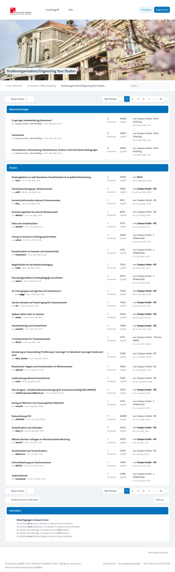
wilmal (18, 239)
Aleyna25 (19, 369)
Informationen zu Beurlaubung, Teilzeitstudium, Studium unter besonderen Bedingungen (54, 149)
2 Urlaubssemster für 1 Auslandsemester (31, 338)
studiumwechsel (20, 475)
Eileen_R (19, 430)
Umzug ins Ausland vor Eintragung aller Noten (34, 236)
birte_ (17, 203)
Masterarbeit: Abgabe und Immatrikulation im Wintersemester (42, 366)
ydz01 (17, 191)
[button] (167, 98)
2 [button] (132, 98)
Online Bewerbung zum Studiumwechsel (31, 462)
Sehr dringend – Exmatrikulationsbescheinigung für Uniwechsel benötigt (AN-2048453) (54, 389)
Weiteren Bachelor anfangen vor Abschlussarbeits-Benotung (41, 439)
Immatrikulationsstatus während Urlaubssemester (36, 200)
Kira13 (17, 381)
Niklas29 (18, 215)
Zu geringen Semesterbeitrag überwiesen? (32, 120)
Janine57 (19, 442)
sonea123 (19, 406)
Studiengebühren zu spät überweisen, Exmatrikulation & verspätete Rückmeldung (51, 176)
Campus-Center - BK (146, 200)
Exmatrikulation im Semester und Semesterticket (35, 251)
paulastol (19, 328)
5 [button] (149, 98)
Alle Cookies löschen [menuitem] (156, 551)
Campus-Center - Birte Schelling (28, 123)
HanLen (18, 280)
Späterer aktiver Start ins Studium (28, 313)
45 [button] (161, 98)
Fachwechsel (18, 134)
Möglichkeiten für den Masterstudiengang (32, 264)
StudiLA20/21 (20, 254)
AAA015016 (19, 419)
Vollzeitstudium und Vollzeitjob (27, 427)
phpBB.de (38, 566)
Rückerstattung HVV (21, 415)
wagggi (22, 294)
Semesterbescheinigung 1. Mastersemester (32, 188)
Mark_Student (21, 358)
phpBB (20, 562)
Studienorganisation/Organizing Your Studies (44, 71)
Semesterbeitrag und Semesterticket (29, 325)
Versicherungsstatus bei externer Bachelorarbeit (35, 211)
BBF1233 (18, 465)
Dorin (17, 180)
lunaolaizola (20, 478)
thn (16, 305)
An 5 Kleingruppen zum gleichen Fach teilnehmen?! (36, 290)
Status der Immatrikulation (25, 223)
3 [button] (138, 98)
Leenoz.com (75, 562)
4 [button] (143, 98)
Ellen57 (18, 342)
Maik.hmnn (20, 453)
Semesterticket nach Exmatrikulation (29, 450)
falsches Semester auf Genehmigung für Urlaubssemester (39, 302)
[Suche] (161, 85)
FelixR (17, 267)
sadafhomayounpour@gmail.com (29, 392)
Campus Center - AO (146, 188)
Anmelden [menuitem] (146, 9)
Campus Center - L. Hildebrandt (144, 236)
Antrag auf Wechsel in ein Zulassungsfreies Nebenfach (38, 402)
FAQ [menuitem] (68, 9)
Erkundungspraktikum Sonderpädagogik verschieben (37, 277)
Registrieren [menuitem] (162, 9)
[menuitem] (50, 10)
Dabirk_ (18, 317)
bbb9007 (19, 226)
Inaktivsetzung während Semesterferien (31, 377)
